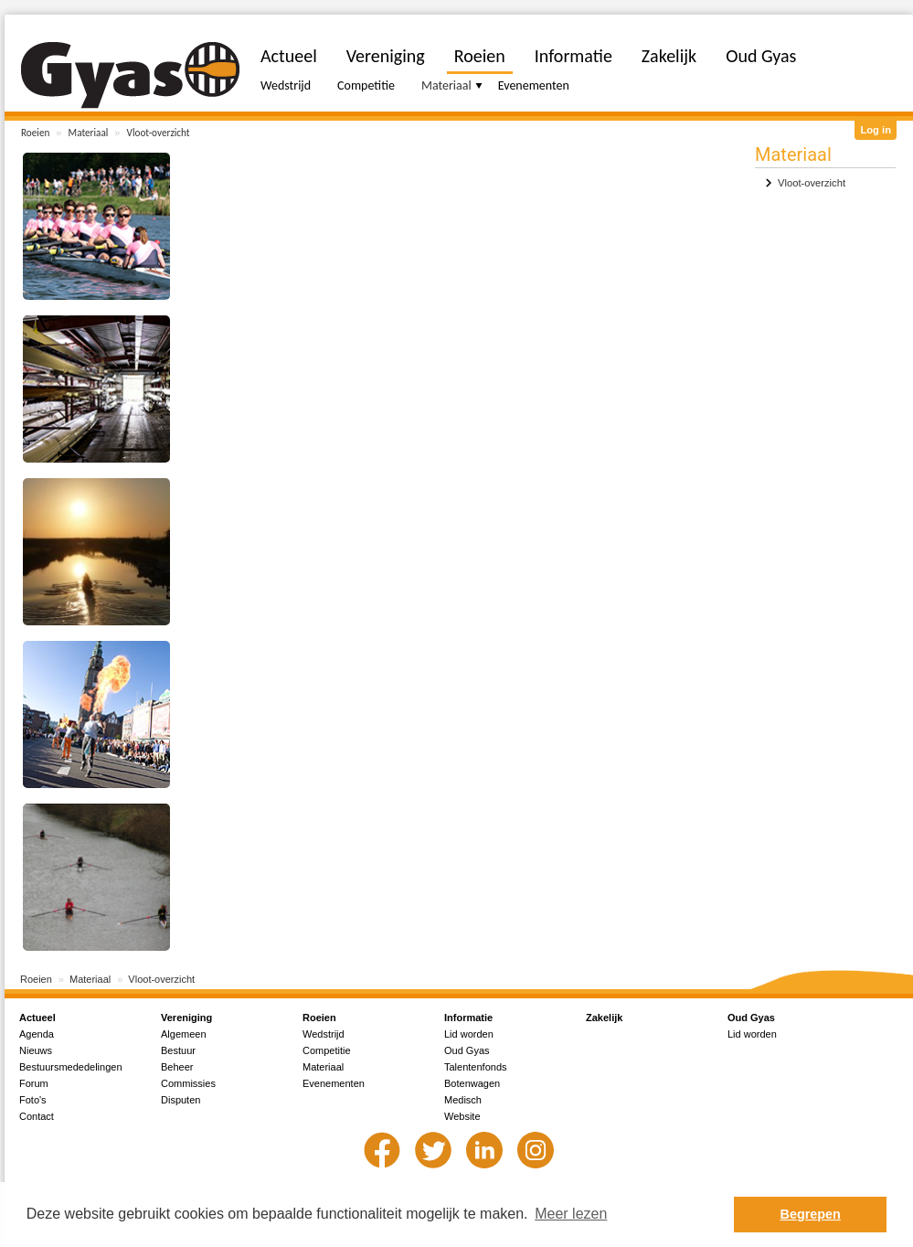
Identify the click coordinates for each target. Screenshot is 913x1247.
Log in (875, 129)
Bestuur (178, 1050)
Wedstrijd (285, 85)
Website (462, 1116)
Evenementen (533, 85)
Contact (36, 1116)
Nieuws (35, 1050)
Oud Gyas (761, 56)
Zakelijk (669, 56)
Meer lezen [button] (571, 1213)
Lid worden (469, 1034)
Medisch (463, 1099)
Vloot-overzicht (158, 132)
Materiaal (89, 132)
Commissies (188, 1083)
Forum (33, 1083)
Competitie (366, 85)
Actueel (288, 56)
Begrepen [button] (810, 1214)
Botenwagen (472, 1083)
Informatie (573, 56)
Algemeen (184, 1034)
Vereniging (385, 56)
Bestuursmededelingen (70, 1066)
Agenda (36, 1034)
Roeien (35, 132)
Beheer (177, 1066)
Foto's (33, 1099)
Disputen (180, 1099)
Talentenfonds (475, 1066)
